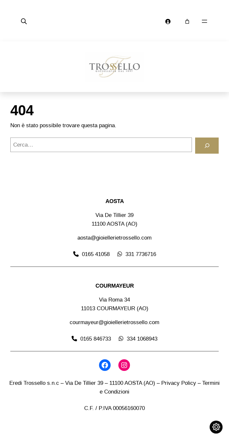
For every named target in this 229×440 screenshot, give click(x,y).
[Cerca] (207, 146)
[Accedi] (168, 21)
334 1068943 (142, 338)
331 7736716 (140, 254)
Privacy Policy (178, 382)
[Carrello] (187, 21)
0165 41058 (96, 254)
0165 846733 (95, 338)
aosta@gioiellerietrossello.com (114, 237)
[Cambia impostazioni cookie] (216, 427)
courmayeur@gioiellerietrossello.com (114, 322)
